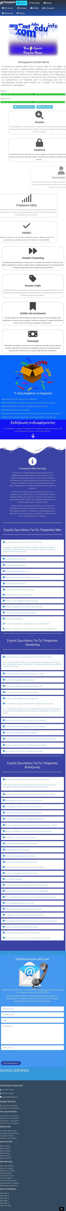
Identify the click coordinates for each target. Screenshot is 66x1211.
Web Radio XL (5, 1203)
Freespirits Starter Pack (8, 1131)
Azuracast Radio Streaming (9, 1183)
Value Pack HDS (5, 1158)
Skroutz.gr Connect (7, 1168)
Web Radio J (4, 1193)
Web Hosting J (5, 1146)
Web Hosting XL (5, 1156)
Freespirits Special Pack (8, 1138)
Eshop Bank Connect (7, 1176)
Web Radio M (4, 1198)
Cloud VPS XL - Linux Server (9, 1123)
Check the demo (6, 1205)
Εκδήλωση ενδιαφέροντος (24, 107)
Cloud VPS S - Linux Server (9, 1116)
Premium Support (6, 1178)
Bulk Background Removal (9, 1186)
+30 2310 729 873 (8, 1090)
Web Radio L (4, 1201)
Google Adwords (6, 1173)
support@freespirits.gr (10, 1097)
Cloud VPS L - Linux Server (9, 1121)
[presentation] (16, 1055)
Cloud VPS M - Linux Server (9, 1118)
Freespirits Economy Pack (9, 1133)
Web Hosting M (5, 1151)
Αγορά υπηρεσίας (45, 107)
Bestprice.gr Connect (7, 1171)
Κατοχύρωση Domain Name (9, 1108)
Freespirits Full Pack (7, 1136)
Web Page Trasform (7, 1166)
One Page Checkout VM (8, 1181)
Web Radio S (4, 1196)
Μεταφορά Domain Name (8, 1106)
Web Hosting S (5, 1148)
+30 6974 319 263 (8, 1093)
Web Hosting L (5, 1153)
